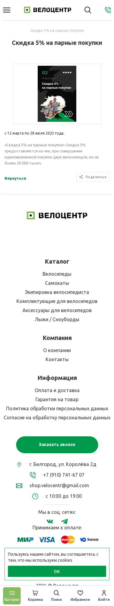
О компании (57, 350)
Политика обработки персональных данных (57, 408)
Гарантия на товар (57, 399)
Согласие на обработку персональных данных (57, 417)
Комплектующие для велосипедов (57, 301)
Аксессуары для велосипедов (57, 310)
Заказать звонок (57, 444)
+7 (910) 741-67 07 (64, 475)
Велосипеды (57, 274)
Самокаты (57, 283)
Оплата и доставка (57, 390)
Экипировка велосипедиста (57, 292)
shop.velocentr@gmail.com (59, 485)
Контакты (57, 359)
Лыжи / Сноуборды (57, 319)
